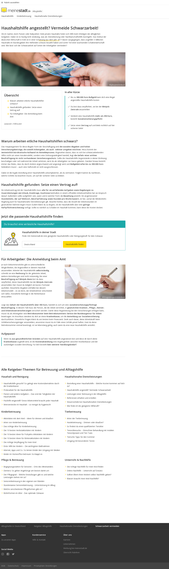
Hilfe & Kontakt (39, 539)
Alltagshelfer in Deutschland (13, 526)
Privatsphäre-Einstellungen (45, 566)
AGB (3, 566)
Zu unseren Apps (8, 539)
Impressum (26, 566)
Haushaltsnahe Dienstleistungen (74, 526)
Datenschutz (13, 566)
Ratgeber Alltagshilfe (43, 526)
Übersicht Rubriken (71, 552)
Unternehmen (69, 544)
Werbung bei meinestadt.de (75, 548)
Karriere (66, 539)
